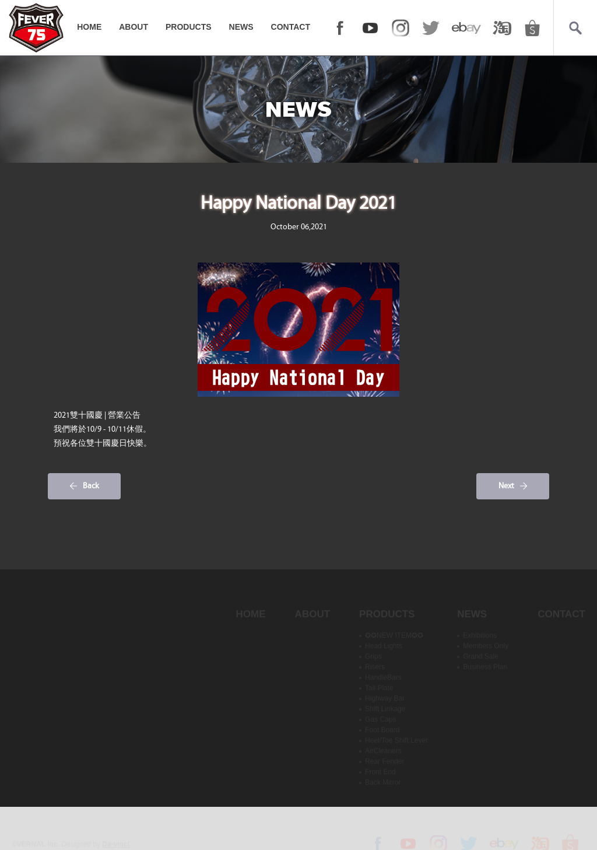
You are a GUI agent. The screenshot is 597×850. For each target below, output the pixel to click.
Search (575, 28)
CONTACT (290, 27)
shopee (532, 28)
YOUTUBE (370, 28)
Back (91, 486)
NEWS (241, 27)
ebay (466, 28)
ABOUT (133, 27)
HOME (89, 27)
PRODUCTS (189, 27)
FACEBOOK (340, 28)
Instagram (400, 28)
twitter (431, 28)
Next (506, 486)
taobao (502, 28)
